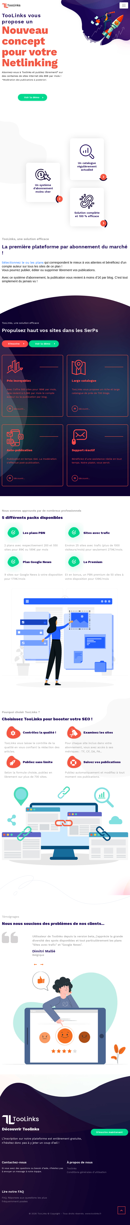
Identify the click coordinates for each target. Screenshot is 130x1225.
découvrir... (16, 408)
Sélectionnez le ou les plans (23, 262)
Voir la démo (34, 97)
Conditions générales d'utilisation (86, 1171)
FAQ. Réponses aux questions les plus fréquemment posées (24, 1199)
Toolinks (72, 1168)
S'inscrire (16, 343)
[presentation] (35, 964)
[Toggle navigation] (124, 5)
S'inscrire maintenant (109, 1132)
